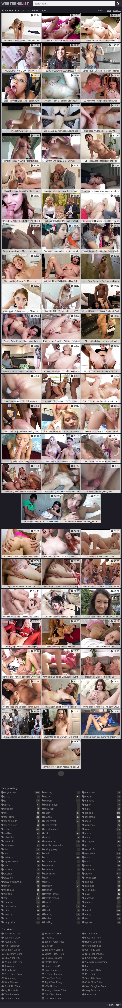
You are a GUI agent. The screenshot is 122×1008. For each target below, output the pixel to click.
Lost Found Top (51, 998)
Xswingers (8, 966)
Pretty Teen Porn (11, 974)
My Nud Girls (9, 990)
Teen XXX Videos (52, 950)
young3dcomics (91, 946)
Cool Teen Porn (51, 994)
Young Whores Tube (54, 990)
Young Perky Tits (11, 962)
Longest (117, 10)
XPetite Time (50, 962)
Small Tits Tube (10, 986)
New (109, 10)
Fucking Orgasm (52, 958)
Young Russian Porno (94, 962)
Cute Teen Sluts (51, 978)
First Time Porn (91, 937)
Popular (101, 10)
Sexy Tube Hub (91, 990)
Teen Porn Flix (10, 998)
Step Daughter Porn (94, 986)
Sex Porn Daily (10, 937)
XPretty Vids (9, 970)
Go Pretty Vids (91, 950)
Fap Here (88, 966)
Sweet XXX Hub (51, 933)
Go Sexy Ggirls (10, 950)
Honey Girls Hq (91, 942)
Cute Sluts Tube (92, 982)
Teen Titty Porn (91, 978)
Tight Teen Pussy (52, 982)
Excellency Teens (11, 954)
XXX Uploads (50, 986)
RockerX (48, 937)
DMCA (111, 1005)
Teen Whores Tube (53, 942)
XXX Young (8, 978)
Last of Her (89, 994)
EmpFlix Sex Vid (92, 958)
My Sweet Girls (91, 970)
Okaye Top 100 (10, 958)
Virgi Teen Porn (10, 946)
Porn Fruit (88, 974)
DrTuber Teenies (52, 974)
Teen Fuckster (10, 994)
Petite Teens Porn (52, 966)
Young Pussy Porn (53, 954)
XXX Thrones (9, 982)
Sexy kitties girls (11, 933)
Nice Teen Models (93, 954)
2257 (118, 1005)
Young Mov (8, 942)
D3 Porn (47, 946)
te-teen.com (89, 933)
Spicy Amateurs (51, 970)
